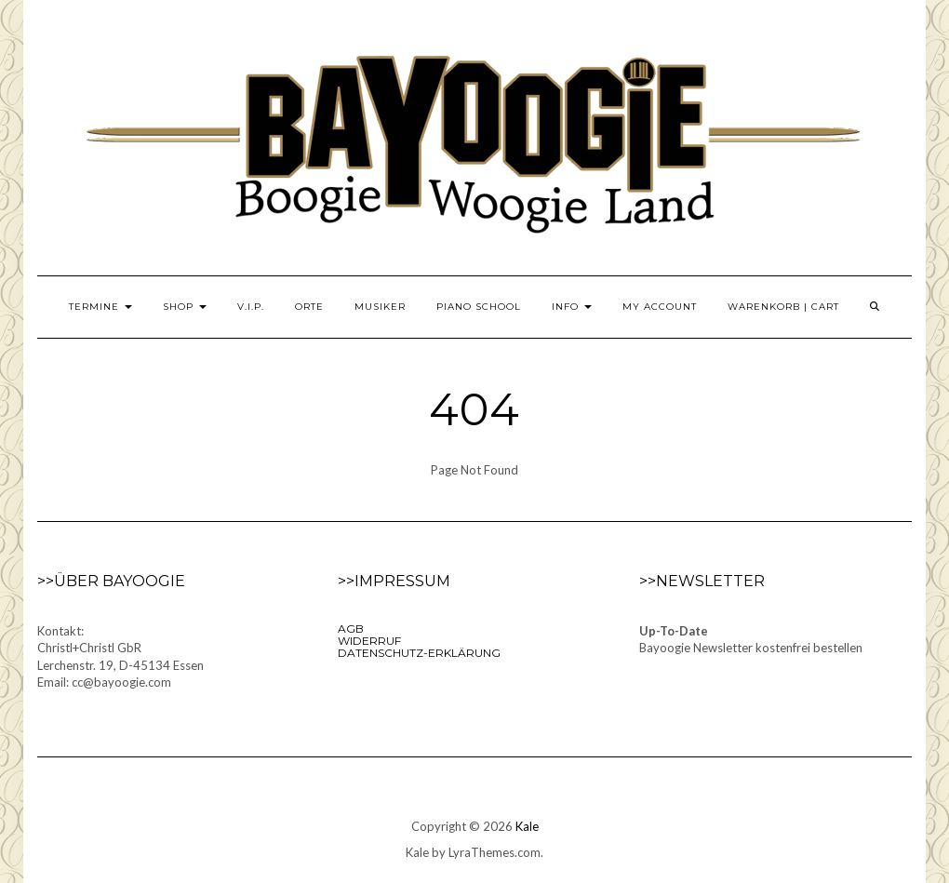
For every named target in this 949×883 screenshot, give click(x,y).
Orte (309, 307)
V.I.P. (250, 307)
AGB (351, 628)
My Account (659, 307)
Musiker (380, 307)
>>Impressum (394, 581)
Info (572, 307)
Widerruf (369, 641)
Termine (100, 307)
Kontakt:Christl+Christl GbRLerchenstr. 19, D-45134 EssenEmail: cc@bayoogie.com (120, 656)
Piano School (478, 307)
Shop (185, 307)
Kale (527, 826)
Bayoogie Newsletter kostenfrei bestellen (750, 647)
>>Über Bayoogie (111, 581)
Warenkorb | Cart (783, 307)
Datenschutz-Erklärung (419, 653)
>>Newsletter (702, 581)
